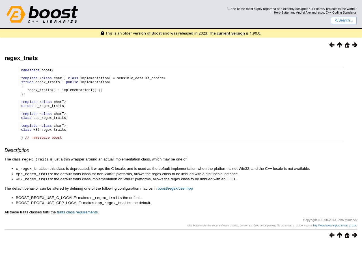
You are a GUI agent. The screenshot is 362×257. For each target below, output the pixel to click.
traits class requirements (77, 226)
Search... (344, 20)
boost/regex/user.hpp (175, 202)
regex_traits (21, 58)
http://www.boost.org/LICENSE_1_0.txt (335, 239)
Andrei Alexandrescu (310, 12)
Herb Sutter (282, 12)
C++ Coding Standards (341, 12)
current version (231, 33)
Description (17, 165)
